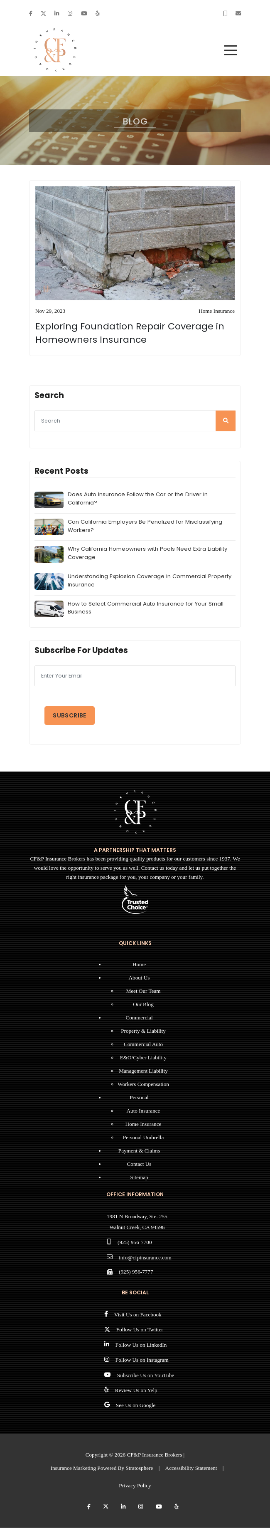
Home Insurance (143, 1124)
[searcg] (135, 421)
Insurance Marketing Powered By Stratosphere (102, 1468)
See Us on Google (136, 1405)
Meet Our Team (143, 991)
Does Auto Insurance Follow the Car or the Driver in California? (138, 498)
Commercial (138, 1017)
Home (139, 964)
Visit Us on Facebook (138, 1314)
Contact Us (139, 1164)
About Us (139, 978)
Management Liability (143, 1071)
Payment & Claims (139, 1151)
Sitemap (139, 1177)
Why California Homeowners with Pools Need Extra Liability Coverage (147, 553)
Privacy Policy (135, 1485)
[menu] (230, 50)
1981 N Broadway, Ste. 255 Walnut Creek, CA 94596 (137, 1221)
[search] (226, 421)
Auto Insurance (143, 1111)
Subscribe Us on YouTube (145, 1375)
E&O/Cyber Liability (143, 1057)
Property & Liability (143, 1031)
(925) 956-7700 (135, 1242)
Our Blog (143, 1004)
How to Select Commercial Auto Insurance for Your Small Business (145, 608)
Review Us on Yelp (136, 1390)
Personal (139, 1097)
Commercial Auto (143, 1044)
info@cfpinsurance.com (145, 1257)
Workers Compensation (143, 1084)
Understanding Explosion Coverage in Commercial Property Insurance (149, 580)
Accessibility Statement (191, 1468)
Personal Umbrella (143, 1137)
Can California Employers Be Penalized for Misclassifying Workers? (145, 526)
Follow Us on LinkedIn (141, 1345)
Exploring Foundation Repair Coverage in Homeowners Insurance (129, 333)
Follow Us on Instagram (142, 1360)
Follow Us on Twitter (139, 1329)
